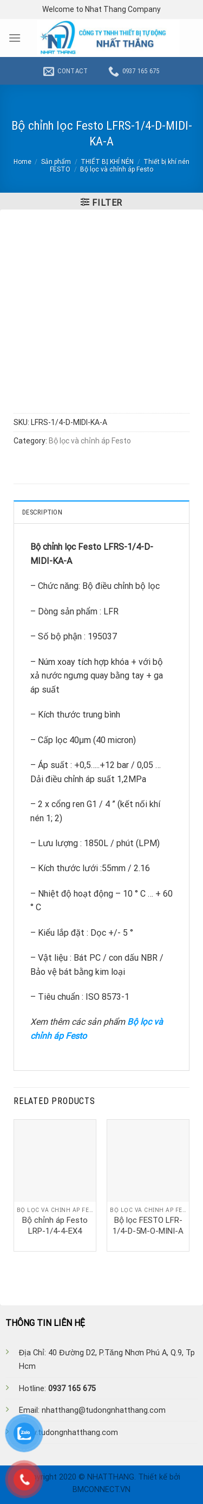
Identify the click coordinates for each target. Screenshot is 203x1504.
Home (22, 162)
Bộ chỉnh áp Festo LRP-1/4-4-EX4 (55, 1225)
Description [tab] (42, 512)
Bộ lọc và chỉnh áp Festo (116, 169)
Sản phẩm (56, 162)
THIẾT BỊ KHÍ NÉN (107, 162)
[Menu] (14, 37)
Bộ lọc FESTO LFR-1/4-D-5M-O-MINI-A (148, 1225)
